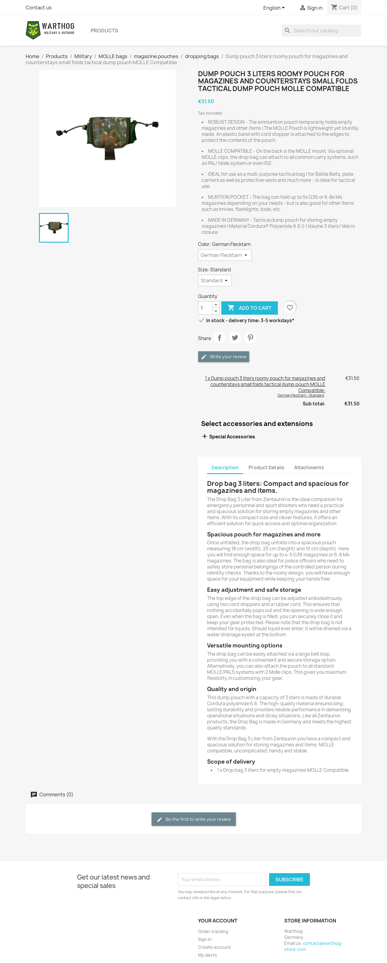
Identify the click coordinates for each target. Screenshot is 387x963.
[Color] (225, 255)
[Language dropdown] (275, 8)
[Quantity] (205, 308)
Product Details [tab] (266, 467)
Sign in (205, 939)
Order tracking (213, 931)
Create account (214, 947)
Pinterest (250, 338)
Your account (217, 920)
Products (104, 30)
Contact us (39, 7)
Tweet (235, 338)
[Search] (321, 31)
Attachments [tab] (309, 467)
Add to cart (250, 308)
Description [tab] (225, 467)
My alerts (207, 955)
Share (219, 338)
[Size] (215, 280)
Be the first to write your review (194, 819)
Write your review (223, 357)
